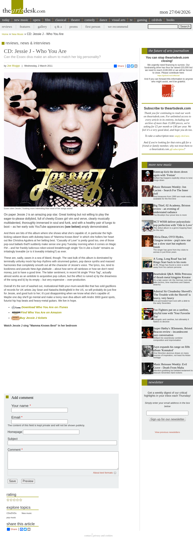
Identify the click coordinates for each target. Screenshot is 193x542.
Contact (87, 535)
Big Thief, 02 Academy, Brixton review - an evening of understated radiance (171, 209)
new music (21, 20)
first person (92, 26)
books (170, 20)
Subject (13, 438)
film (47, 20)
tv (131, 20)
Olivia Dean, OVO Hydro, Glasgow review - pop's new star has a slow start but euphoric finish (172, 241)
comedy (90, 20)
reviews (7, 26)
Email (15, 417)
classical (60, 20)
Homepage (15, 431)
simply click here (182, 136)
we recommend (118, 26)
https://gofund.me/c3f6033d (169, 75)
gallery (42, 26)
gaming (142, 20)
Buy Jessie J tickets (29, 317)
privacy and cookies (103, 535)
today (6, 20)
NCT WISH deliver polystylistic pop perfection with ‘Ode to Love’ (173, 223)
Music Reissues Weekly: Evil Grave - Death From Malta (170, 366)
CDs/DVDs (11, 513)
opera (36, 20)
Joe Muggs (13, 65)
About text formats (103, 472)
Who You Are (45, 307)
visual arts (118, 20)
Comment (14, 449)
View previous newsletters (167, 432)
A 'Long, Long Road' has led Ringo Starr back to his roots (169, 260)
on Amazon (53, 312)
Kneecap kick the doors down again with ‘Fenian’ (170, 173)
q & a (58, 26)
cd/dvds (157, 20)
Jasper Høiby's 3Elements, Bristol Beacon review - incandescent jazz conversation (172, 332)
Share (119, 66)
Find (19, 312)
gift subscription (177, 149)
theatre (75, 20)
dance (103, 20)
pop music (11, 517)
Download (28, 307)
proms (73, 26)
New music (27, 513)
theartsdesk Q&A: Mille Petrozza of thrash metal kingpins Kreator (172, 275)
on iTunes (61, 307)
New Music (18, 34)
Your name (20, 406)
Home (5, 34)
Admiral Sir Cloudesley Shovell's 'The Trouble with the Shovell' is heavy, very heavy (172, 295)
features (25, 26)
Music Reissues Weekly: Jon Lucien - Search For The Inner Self (170, 190)
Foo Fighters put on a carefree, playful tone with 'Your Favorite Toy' (171, 313)
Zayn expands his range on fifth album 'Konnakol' (171, 348)
